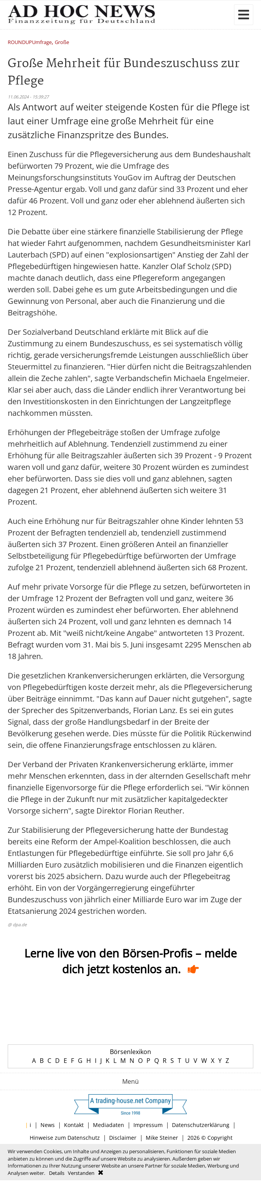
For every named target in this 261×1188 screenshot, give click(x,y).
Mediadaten (108, 1125)
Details (56, 1172)
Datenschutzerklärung (200, 1125)
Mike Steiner (162, 1137)
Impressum (148, 1125)
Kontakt (74, 1125)
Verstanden (81, 1172)
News (47, 1125)
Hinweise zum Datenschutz (65, 1137)
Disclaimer (122, 1137)
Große (62, 43)
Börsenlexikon (130, 1051)
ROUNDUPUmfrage (30, 43)
